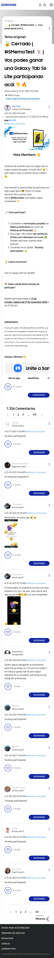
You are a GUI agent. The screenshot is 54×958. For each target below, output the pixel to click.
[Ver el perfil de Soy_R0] (12, 120)
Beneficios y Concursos (14, 123)
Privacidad (7, 938)
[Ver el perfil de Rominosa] (16, 869)
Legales (5, 943)
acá (26, 346)
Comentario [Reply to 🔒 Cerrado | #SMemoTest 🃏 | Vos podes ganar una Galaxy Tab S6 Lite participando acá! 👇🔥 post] (39, 395)
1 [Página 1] (13, 414)
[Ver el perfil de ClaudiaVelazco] (18, 787)
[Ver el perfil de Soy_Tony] (16, 106)
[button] (44, 107)
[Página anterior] (9, 415)
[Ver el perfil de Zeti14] (14, 828)
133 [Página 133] (34, 414)
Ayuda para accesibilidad (15, 928)
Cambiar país (8, 949)
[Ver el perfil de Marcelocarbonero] (20, 463)
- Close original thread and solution (22, 98)
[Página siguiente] (41, 415)
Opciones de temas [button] (44, 28)
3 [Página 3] (23, 414)
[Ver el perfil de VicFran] (15, 423)
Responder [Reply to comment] (39, 452)
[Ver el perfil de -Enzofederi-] (17, 504)
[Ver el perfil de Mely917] (15, 706)
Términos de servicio (13, 933)
